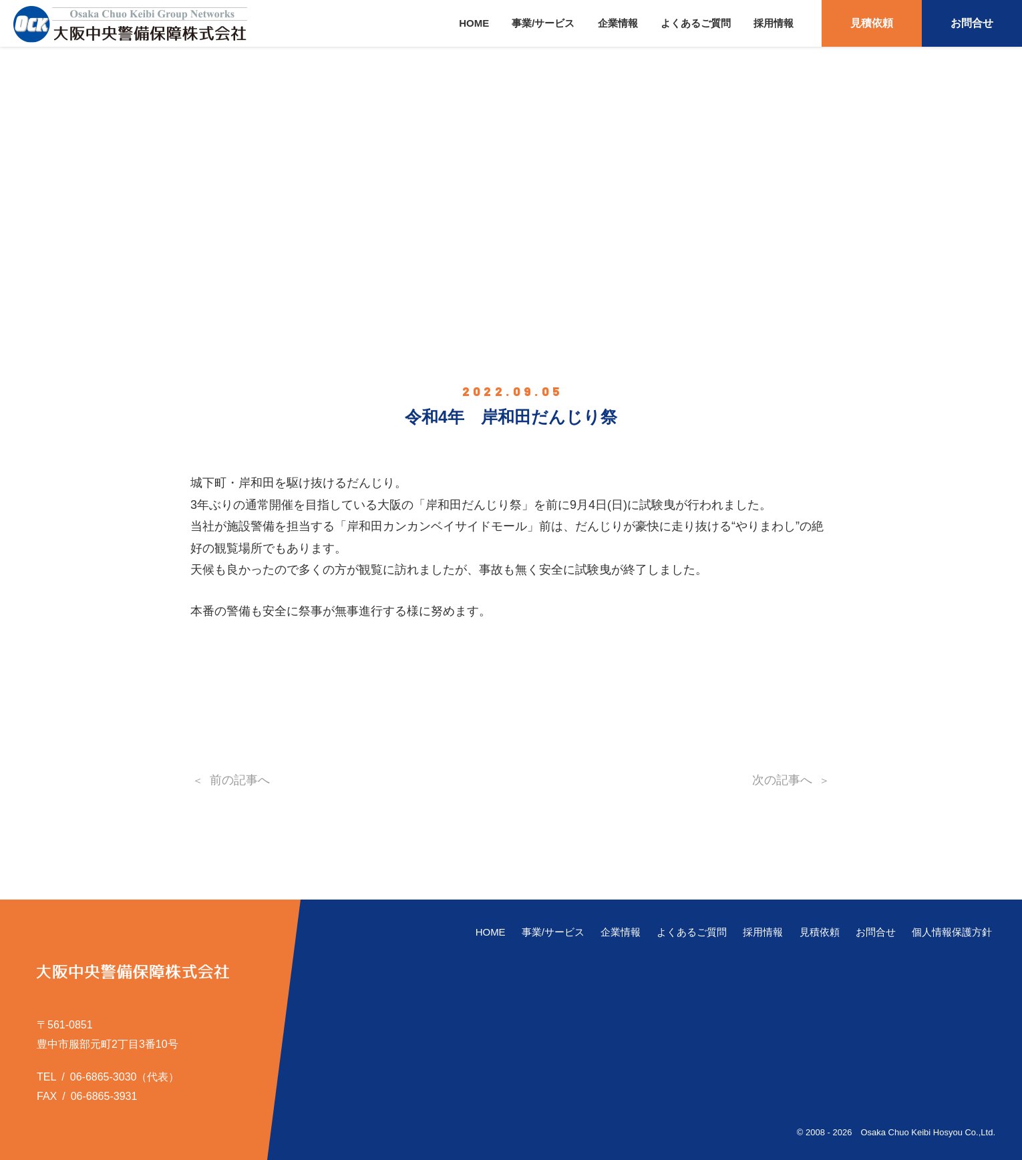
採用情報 (773, 23)
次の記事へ (782, 780)
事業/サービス (543, 23)
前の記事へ (240, 780)
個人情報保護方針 (952, 932)
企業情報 (618, 23)
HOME (474, 23)
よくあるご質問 (696, 23)
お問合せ (972, 23)
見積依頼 (871, 23)
